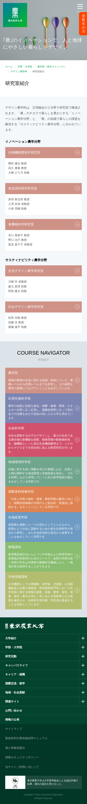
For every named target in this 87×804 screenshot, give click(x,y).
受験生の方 (83, 23)
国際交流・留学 (15, 683)
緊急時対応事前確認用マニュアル (26, 738)
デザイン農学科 (18, 71)
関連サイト (12, 701)
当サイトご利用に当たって (22, 766)
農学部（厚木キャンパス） (51, 66)
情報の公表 (12, 719)
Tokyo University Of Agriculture (49, 795)
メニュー (80, 11)
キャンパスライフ (16, 665)
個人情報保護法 (15, 747)
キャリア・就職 (15, 674)
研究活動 (10, 656)
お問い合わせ (13, 710)
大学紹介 (10, 638)
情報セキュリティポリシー (22, 757)
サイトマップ (13, 728)
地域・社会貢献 (15, 692)
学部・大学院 (25, 66)
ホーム (8, 66)
